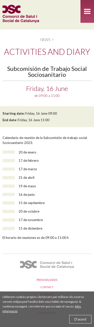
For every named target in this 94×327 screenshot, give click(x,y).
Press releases (47, 279)
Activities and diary (47, 52)
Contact (47, 287)
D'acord (80, 319)
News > (47, 39)
